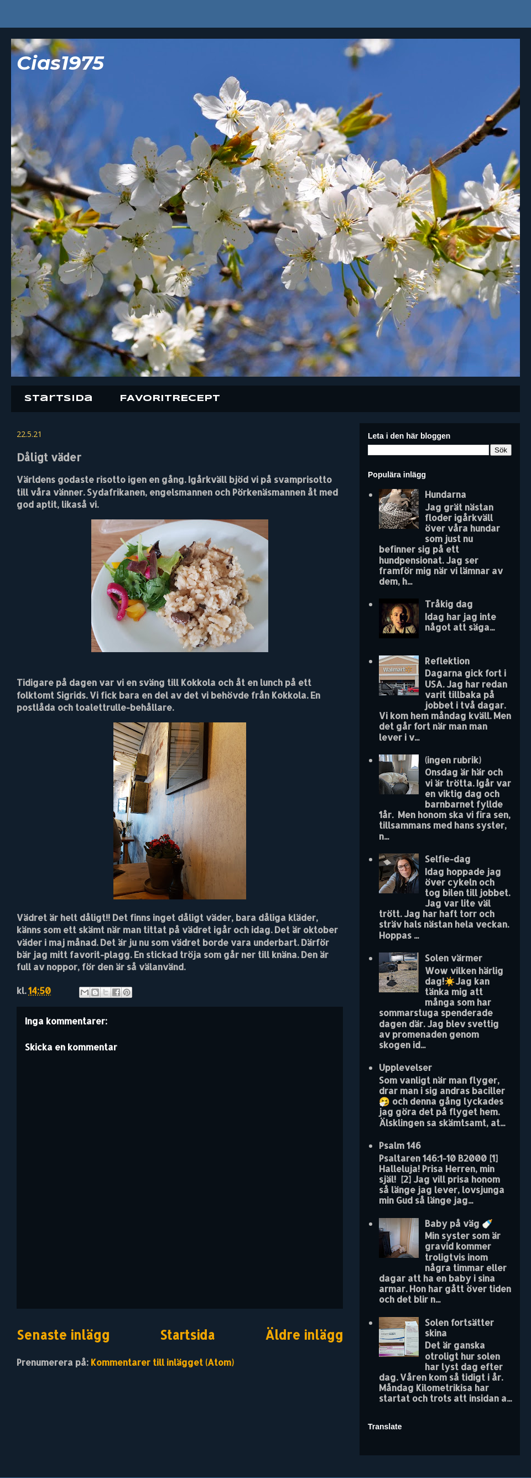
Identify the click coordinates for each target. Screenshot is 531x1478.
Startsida (58, 398)
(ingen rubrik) (453, 760)
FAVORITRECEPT (169, 398)
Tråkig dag (449, 604)
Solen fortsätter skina (459, 1327)
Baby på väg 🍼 (459, 1223)
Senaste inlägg (63, 1335)
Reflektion (447, 661)
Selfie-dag (448, 859)
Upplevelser (405, 1067)
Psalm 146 (400, 1145)
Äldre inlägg (304, 1335)
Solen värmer (453, 958)
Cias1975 (60, 63)
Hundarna (445, 494)
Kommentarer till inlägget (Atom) (162, 1362)
